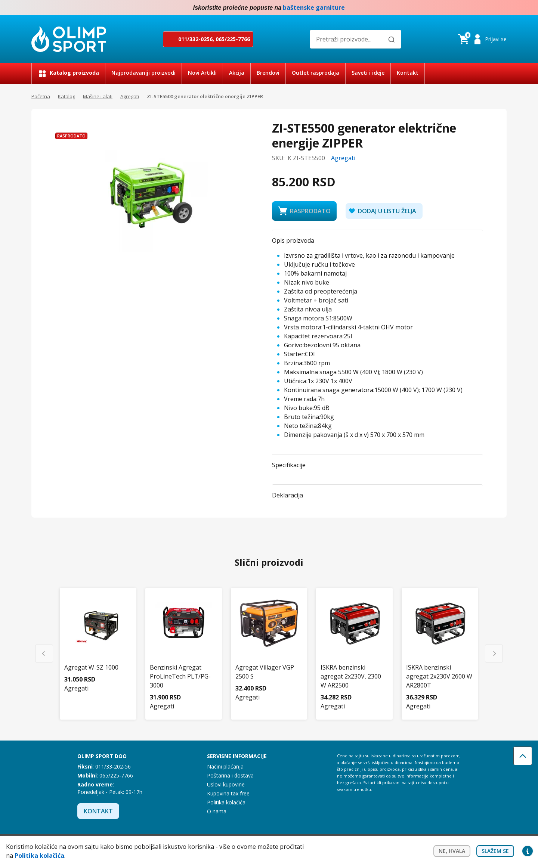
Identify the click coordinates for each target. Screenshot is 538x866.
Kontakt (407, 72)
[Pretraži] (391, 39)
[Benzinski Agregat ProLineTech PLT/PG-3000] (183, 645)
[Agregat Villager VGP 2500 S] (269, 641)
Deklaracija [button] (287, 495)
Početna (40, 96)
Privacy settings (528, 851)
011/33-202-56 (113, 766)
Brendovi (268, 72)
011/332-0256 (195, 39)
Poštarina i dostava (230, 775)
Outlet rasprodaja (315, 72)
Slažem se (495, 850)
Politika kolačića (226, 802)
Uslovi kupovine (226, 784)
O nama (216, 811)
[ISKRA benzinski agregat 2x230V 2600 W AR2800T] (440, 645)
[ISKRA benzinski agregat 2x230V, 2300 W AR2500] (354, 645)
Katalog (66, 96)
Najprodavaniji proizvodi (143, 72)
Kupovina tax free (228, 793)
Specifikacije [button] (289, 465)
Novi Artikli (202, 72)
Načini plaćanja (225, 766)
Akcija (236, 72)
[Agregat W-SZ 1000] (98, 636)
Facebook (487, 7)
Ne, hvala (452, 850)
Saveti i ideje (368, 72)
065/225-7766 (233, 39)
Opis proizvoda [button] (293, 240)
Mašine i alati (97, 96)
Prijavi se (496, 39)
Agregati (129, 96)
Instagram (502, 7)
